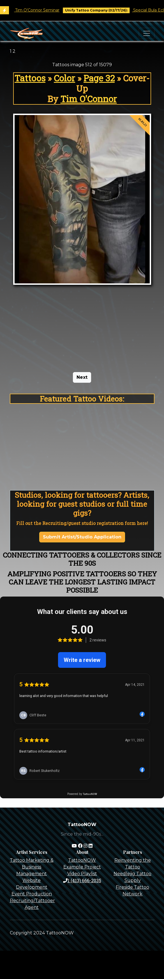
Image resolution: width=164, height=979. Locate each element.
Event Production (31, 894)
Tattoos (30, 78)
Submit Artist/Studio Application (82, 537)
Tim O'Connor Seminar (42, 10)
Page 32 (99, 78)
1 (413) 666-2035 (82, 880)
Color (64, 78)
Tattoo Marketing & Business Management (32, 867)
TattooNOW (82, 860)
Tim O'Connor (89, 98)
